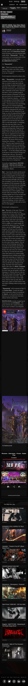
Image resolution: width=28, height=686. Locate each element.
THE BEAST (8, 30)
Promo (19, 453)
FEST (18, 7)
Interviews (12, 453)
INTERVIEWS (23, 4)
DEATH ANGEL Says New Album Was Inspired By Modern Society (8, 17)
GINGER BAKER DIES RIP (10, 566)
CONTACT (12, 4)
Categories (9, 12)
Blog (4, 12)
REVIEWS (24, 7)
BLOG (10, 1)
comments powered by (14, 495)
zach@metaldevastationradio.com (14, 459)
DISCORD (12, 7)
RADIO (16, 1)
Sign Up (23, 1)
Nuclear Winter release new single (13, 508)
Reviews (5, 453)
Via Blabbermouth (7, 445)
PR (17, 4)
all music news (4, 14)
